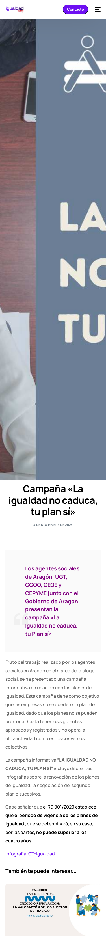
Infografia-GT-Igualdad (30, 854)
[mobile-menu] (97, 9)
